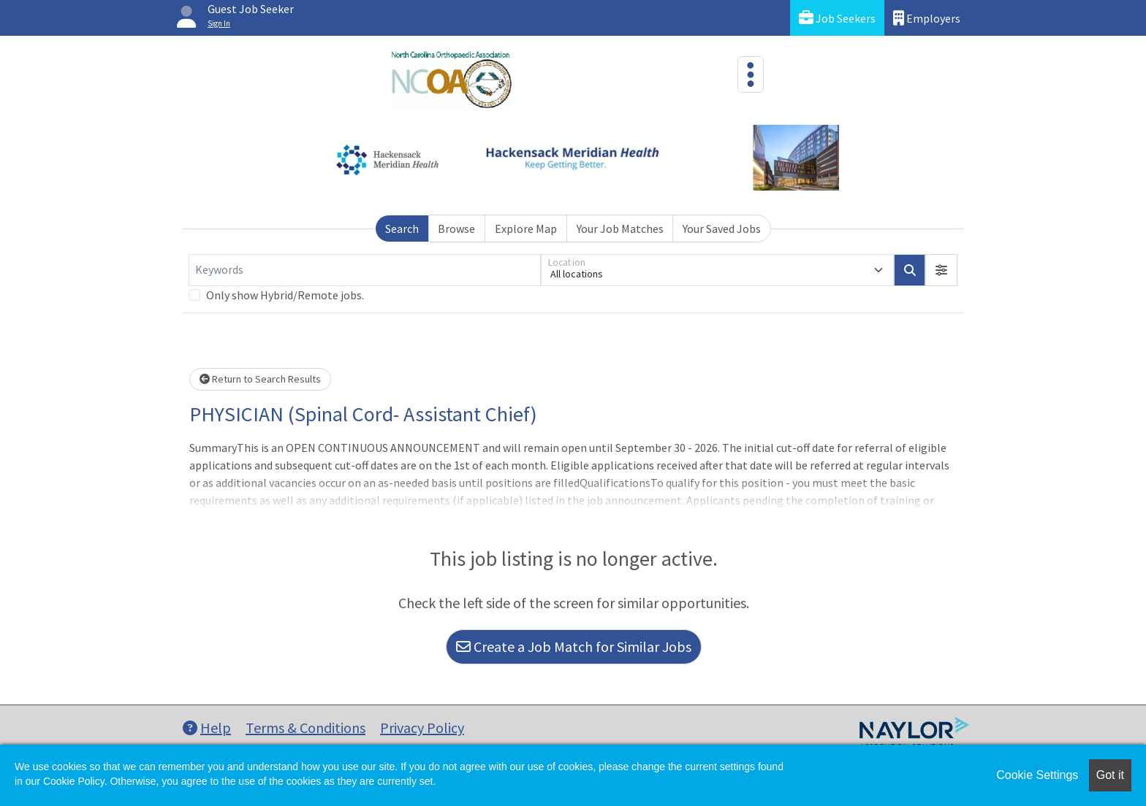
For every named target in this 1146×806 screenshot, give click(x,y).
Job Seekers (837, 18)
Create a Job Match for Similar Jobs (573, 646)
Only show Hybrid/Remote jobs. (285, 295)
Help (207, 727)
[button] (941, 270)
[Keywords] (365, 270)
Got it (1110, 775)
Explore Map (526, 228)
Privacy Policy (422, 727)
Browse (456, 228)
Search (402, 228)
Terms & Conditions (305, 727)
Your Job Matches (620, 228)
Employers (926, 18)
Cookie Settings (1037, 775)
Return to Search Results (260, 378)
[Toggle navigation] (750, 74)
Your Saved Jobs (722, 228)
